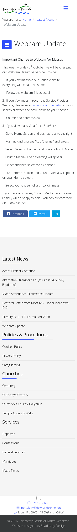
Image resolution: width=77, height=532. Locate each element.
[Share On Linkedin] (56, 213)
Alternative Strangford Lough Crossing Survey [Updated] (33, 282)
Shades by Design (53, 526)
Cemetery (8, 386)
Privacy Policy (11, 356)
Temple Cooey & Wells (17, 413)
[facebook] (37, 498)
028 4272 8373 (41, 503)
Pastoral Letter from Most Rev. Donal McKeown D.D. (35, 305)
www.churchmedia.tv (47, 105)
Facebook (15, 213)
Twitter (39, 213)
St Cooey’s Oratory (15, 395)
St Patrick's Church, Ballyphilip (22, 404)
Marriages (9, 461)
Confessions (10, 443)
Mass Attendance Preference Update (28, 294)
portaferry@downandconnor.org (41, 507)
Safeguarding (11, 365)
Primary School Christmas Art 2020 (26, 317)
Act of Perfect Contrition (18, 271)
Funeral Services (13, 452)
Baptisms (8, 434)
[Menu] (66, 8)
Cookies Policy (12, 347)
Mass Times (10, 470)
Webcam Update (13, 326)
